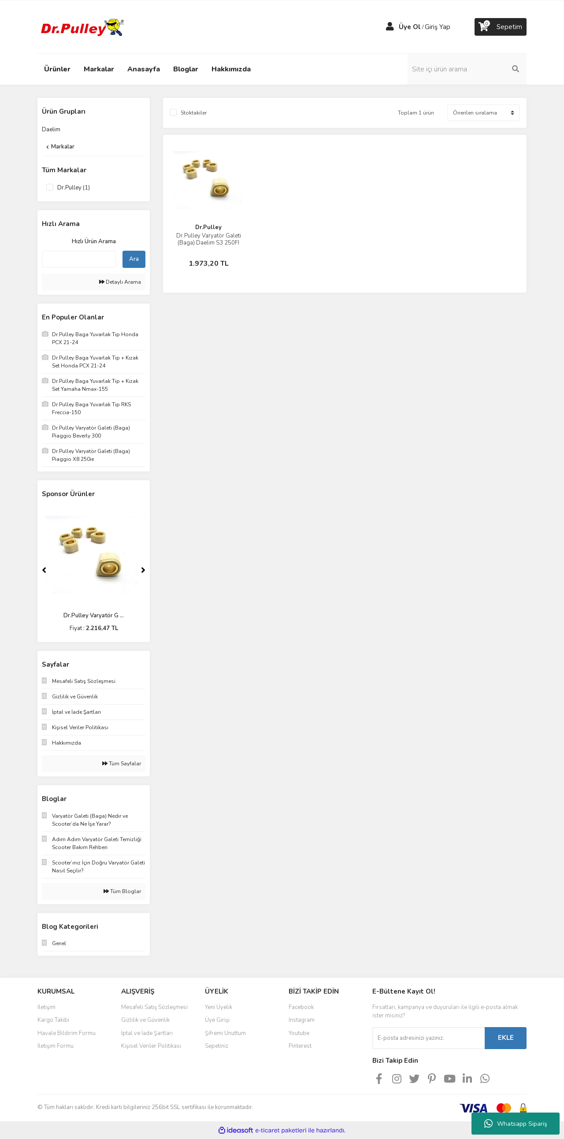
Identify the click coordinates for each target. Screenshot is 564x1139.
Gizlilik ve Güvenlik (145, 1020)
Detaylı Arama (120, 282)
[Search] (467, 69)
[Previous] (44, 570)
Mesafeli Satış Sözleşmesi (154, 1007)
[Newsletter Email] (428, 1038)
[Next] (143, 570)
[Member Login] (390, 26)
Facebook (301, 1007)
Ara (134, 259)
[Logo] (81, 26)
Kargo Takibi (53, 1020)
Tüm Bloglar (122, 891)
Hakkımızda (231, 69)
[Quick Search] (79, 259)
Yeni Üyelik (218, 1007)
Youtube (299, 1033)
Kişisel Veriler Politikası (151, 1046)
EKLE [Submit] (506, 1037)
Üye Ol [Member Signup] (410, 26)
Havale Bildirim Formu (66, 1033)
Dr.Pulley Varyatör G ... (93, 616)
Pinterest (300, 1046)
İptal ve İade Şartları (147, 1033)
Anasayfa (143, 69)
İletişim (46, 1007)
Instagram (302, 1020)
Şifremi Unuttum (225, 1033)
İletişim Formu (55, 1046)
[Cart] (501, 27)
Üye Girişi (217, 1020)
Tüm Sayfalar (121, 763)
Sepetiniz (216, 1046)
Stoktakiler (194, 112)
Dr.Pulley (208, 227)
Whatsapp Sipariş (515, 1123)
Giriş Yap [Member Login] (437, 26)
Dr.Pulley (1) (73, 188)
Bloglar (185, 69)
